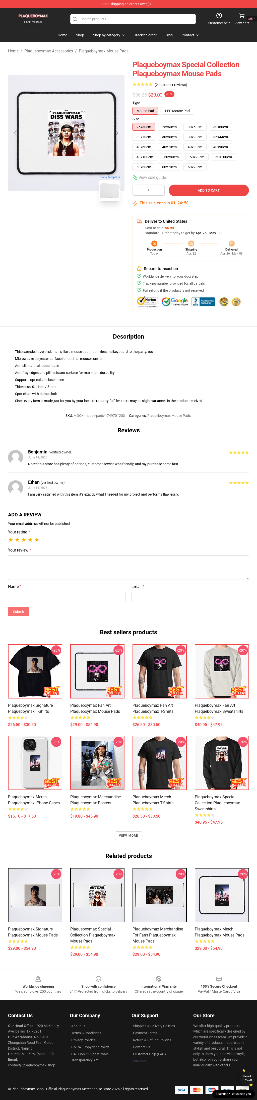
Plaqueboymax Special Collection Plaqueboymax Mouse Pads (92, 935)
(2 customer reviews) (171, 85)
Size (136, 119)
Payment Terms (145, 1033)
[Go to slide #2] (79, 216)
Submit (18, 612)
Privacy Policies (83, 1040)
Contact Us (141, 1047)
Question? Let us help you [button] (233, 1094)
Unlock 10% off (247, 1078)
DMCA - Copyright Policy (90, 1047)
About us (78, 1026)
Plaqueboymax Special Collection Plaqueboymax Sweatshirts (217, 803)
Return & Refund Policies (152, 1040)
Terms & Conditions (86, 1033)
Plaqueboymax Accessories (48, 51)
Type (136, 103)
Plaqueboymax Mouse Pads (103, 51)
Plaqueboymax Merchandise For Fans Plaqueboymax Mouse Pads (158, 935)
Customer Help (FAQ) (149, 1054)
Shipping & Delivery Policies (154, 1026)
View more (128, 835)
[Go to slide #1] (53, 216)
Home (13, 51)
